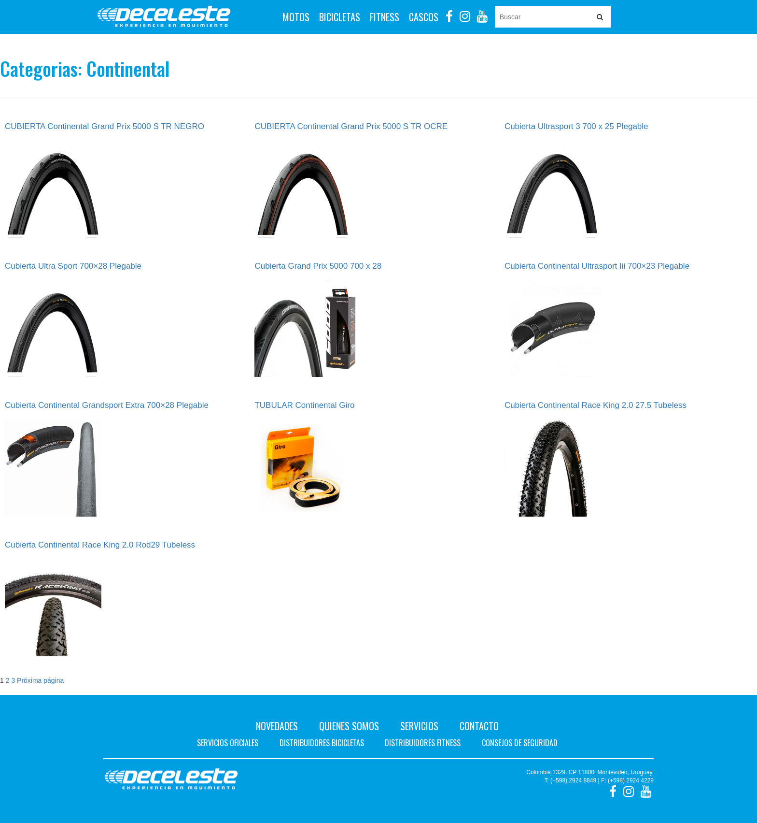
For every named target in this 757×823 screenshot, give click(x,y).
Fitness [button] (384, 17)
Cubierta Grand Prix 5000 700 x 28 (317, 266)
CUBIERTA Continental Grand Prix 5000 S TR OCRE (351, 126)
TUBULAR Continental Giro (304, 405)
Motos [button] (295, 17)
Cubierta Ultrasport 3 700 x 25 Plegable (576, 126)
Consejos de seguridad (520, 743)
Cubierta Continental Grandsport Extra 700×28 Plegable (107, 405)
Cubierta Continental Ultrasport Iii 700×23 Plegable (597, 266)
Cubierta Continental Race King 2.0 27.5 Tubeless (596, 405)
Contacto (479, 726)
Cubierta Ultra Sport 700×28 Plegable (73, 266)
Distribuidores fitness (423, 743)
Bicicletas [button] (339, 17)
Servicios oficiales (227, 743)
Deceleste (164, 17)
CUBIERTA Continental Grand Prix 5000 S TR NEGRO (104, 126)
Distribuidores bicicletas (322, 743)
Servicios (419, 726)
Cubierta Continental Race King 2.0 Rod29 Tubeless (100, 544)
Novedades (277, 726)
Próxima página (40, 680)
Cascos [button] (423, 17)
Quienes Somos (349, 726)
